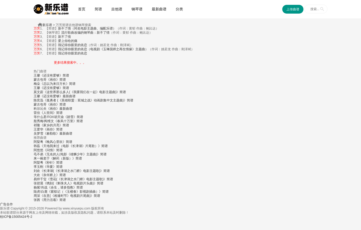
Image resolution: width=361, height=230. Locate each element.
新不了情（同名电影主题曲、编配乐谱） (87, 28)
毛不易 (38, 154)
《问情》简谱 (53, 150)
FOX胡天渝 (55, 117)
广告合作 (6, 204)
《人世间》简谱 (51, 113)
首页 (81, 9)
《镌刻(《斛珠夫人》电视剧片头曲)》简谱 (73, 183)
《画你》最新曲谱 (59, 108)
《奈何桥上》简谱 (53, 175)
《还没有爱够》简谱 (54, 75)
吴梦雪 (38, 133)
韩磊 (37, 146)
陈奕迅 (38, 100)
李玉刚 (38, 166)
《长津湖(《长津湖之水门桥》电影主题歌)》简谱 (75, 171)
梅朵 (37, 84)
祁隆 (37, 125)
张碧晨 (38, 183)
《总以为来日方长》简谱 (58, 84)
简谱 (98, 9)
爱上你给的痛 (67, 41)
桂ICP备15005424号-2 (16, 216)
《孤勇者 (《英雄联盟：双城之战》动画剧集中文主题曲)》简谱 (88, 100)
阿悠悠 (38, 150)
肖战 (44, 187)
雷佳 (37, 113)
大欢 (37, 175)
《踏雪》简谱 (73, 117)
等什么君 (40, 117)
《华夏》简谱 (53, 166)
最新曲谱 (159, 9)
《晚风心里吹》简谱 (57, 142)
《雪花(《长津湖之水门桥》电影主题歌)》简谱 (80, 179)
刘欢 (37, 171)
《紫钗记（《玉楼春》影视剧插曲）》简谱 (78, 191)
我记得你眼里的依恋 (72, 45)
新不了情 (64, 36)
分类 (179, 9)
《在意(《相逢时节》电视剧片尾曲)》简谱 (70, 196)
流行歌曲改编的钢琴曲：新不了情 (85, 32)
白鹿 (44, 191)
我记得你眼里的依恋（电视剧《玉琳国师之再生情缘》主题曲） (103, 49)
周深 (37, 196)
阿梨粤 (38, 142)
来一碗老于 (42, 158)
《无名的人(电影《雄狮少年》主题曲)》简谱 (75, 154)
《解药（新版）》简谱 (66, 158)
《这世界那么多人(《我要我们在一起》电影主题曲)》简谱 (84, 92)
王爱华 (38, 129)
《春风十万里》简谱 (68, 121)
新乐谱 (47, 25)
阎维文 (49, 121)
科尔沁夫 (40, 108)
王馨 (37, 75)
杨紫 (37, 187)
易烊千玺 (40, 179)
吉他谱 (116, 9)
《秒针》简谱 (53, 162)
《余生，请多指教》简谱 (65, 187)
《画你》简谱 (56, 79)
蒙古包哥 (40, 79)
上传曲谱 (292, 9)
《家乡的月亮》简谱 (54, 125)
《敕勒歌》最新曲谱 (57, 133)
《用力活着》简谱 (53, 200)
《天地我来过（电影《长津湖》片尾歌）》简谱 (74, 146)
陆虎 (37, 191)
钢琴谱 (137, 9)
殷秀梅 (38, 121)
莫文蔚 (38, 92)
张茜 (37, 200)
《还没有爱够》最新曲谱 (58, 96)
